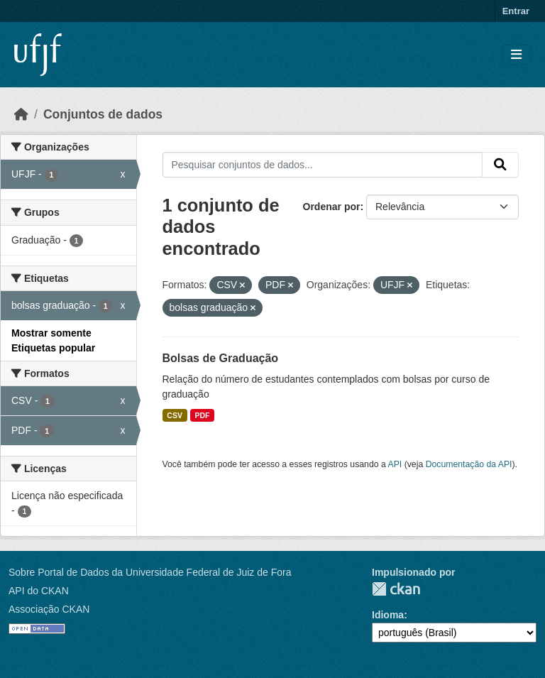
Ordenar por (331, 206)
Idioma (388, 614)
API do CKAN (39, 590)
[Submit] (500, 164)
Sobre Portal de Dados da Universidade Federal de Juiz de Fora (150, 572)
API (395, 464)
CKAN (396, 588)
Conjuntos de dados (103, 114)
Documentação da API (469, 464)
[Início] (21, 114)
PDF (201, 415)
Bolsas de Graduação (221, 358)
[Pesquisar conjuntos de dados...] (323, 164)
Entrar (515, 11)
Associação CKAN (49, 609)
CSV (174, 415)
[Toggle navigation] (516, 55)
